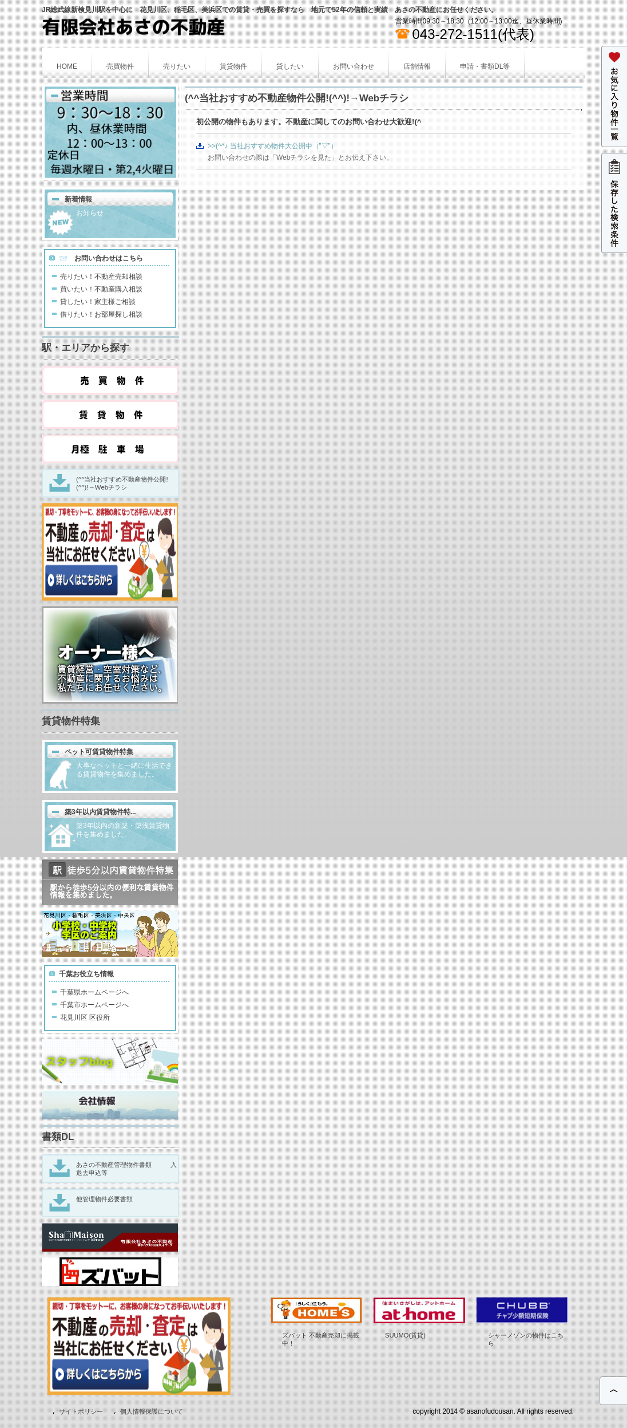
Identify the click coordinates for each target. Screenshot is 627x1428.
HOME (67, 66)
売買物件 (120, 66)
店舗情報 (417, 66)
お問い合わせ (353, 66)
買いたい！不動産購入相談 (101, 289)
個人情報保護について (151, 1411)
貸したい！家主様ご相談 (98, 302)
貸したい (290, 66)
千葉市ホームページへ (94, 1005)
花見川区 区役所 (85, 1017)
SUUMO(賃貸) (405, 1335)
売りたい (177, 66)
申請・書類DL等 (485, 66)
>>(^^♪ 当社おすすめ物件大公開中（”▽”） (273, 146)
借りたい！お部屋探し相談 (101, 314)
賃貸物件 (233, 66)
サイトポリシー (81, 1411)
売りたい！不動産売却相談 (101, 277)
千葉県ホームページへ (94, 992)
